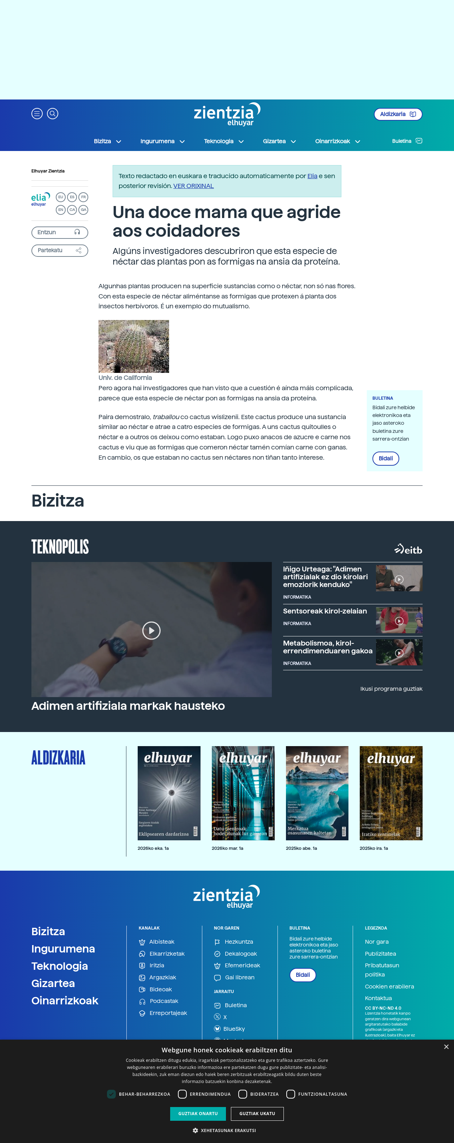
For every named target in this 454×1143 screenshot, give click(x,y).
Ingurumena (63, 948)
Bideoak (155, 989)
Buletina (407, 140)
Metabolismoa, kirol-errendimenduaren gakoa (328, 647)
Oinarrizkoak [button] (338, 141)
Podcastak (158, 1001)
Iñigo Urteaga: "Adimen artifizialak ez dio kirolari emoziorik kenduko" (325, 577)
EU (60, 197)
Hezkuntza (233, 942)
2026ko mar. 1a (227, 848)
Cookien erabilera (389, 986)
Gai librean (234, 977)
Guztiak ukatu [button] (257, 1114)
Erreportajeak (163, 1013)
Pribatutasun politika (382, 970)
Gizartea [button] (280, 141)
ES (72, 197)
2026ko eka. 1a (153, 848)
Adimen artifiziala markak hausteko (128, 706)
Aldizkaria (398, 114)
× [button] (446, 1047)
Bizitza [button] (108, 141)
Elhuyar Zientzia (48, 171)
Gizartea (53, 983)
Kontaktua (378, 998)
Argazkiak (157, 977)
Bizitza (48, 931)
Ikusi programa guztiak (391, 688)
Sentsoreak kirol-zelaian (325, 611)
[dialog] (227, 1091)
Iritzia (151, 965)
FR (83, 197)
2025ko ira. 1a (374, 848)
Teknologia (59, 966)
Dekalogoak (235, 954)
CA (72, 209)
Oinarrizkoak (64, 1000)
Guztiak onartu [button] (198, 1114)
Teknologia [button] (224, 141)
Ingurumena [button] (163, 141)
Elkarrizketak (162, 954)
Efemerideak (237, 965)
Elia (312, 176)
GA (83, 209)
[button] (37, 113)
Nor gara (377, 941)
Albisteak (156, 942)
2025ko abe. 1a (301, 848)
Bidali (386, 458)
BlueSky (229, 1028)
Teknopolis (60, 545)
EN (60, 209)
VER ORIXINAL (193, 185)
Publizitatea (380, 953)
